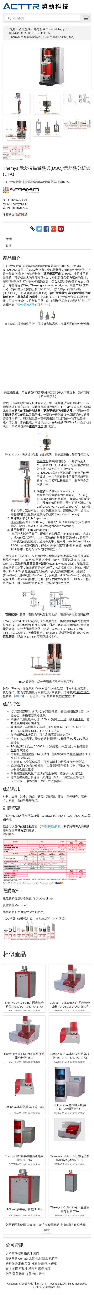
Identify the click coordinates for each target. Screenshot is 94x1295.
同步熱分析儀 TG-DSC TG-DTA (29, 33)
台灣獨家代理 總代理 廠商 (22, 1253)
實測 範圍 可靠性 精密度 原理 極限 (28, 1268)
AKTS (19, 696)
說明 (9, 238)
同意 (47, 1230)
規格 (9, 245)
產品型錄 (24, 29)
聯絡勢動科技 (52, 826)
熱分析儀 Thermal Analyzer (51, 29)
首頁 (12, 29)
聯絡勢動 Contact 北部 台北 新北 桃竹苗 (31, 1258)
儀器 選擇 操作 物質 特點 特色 (25, 1273)
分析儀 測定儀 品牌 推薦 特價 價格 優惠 (31, 1263)
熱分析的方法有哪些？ (31, 304)
